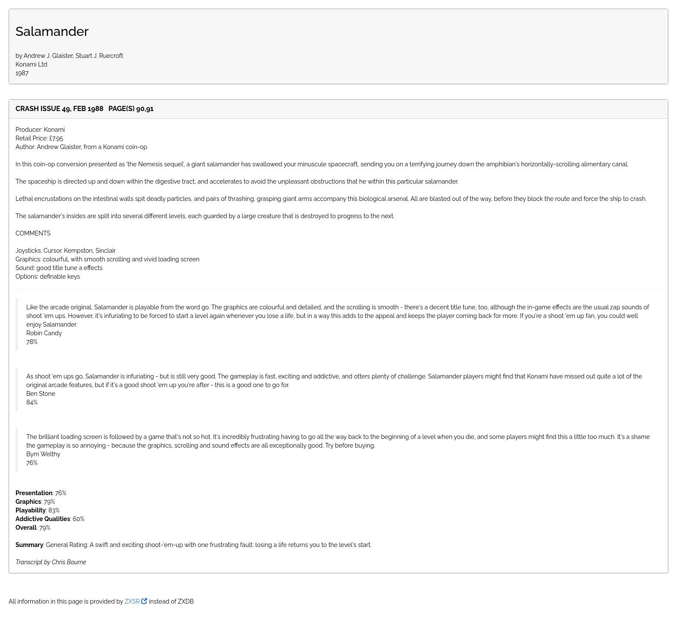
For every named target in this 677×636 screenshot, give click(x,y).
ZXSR (136, 601)
